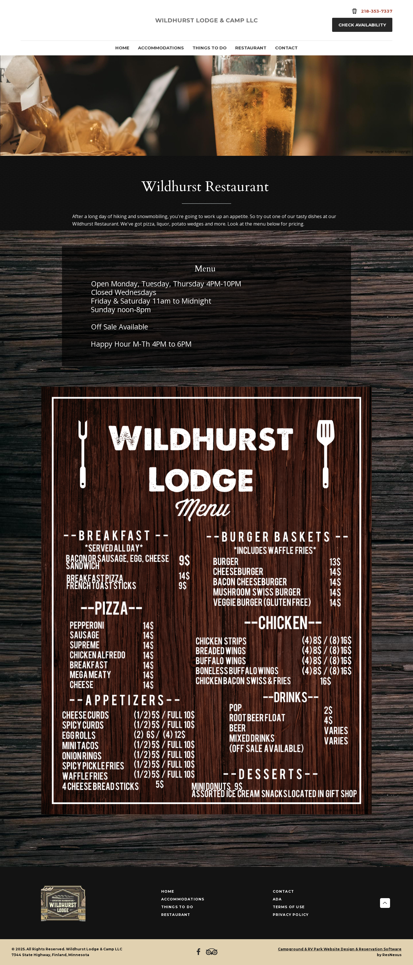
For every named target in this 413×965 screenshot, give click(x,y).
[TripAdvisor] (42, 20)
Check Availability (362, 25)
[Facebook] (27, 20)
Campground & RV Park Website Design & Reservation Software (340, 949)
